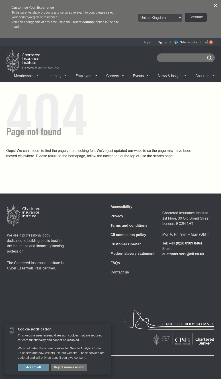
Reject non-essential (69, 367)
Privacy (116, 216)
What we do (44, 75)
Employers (86, 76)
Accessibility (121, 207)
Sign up (162, 42)
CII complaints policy (128, 235)
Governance (69, 75)
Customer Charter (125, 244)
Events (141, 76)
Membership (26, 76)
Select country (188, 42)
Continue (196, 17)
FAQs (115, 263)
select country (83, 22)
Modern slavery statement (132, 253)
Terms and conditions (128, 225)
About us (205, 76)
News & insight (172, 76)
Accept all (33, 367)
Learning (57, 76)
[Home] (23, 215)
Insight (102, 75)
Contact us (119, 272)
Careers (115, 76)
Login (147, 42)
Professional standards (102, 75)
